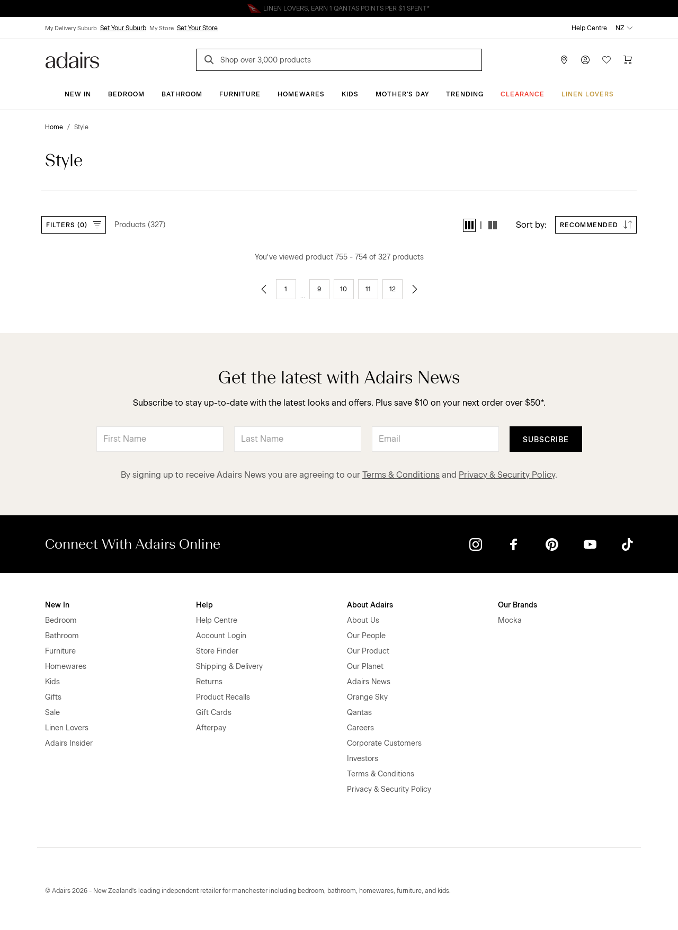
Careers (360, 727)
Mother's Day (402, 94)
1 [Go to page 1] (285, 289)
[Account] (585, 60)
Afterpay (211, 727)
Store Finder (217, 651)
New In (78, 94)
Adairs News (368, 681)
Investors (362, 758)
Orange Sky (367, 697)
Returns (209, 681)
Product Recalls (223, 697)
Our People (366, 635)
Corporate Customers (384, 743)
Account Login (221, 635)
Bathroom (182, 94)
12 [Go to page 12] (392, 289)
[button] (469, 225)
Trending (465, 94)
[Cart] (627, 60)
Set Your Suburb (123, 28)
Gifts (53, 697)
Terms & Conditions (401, 475)
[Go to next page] (415, 289)
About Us (363, 620)
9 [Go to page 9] (319, 289)
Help (204, 605)
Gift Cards (213, 712)
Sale (52, 712)
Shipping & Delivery (229, 666)
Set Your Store (197, 28)
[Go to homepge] (72, 59)
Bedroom (126, 94)
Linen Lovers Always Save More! (339, 8)
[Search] (210, 61)
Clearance (523, 94)
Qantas (359, 712)
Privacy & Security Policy (507, 475)
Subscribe (546, 439)
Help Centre (589, 28)
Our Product (368, 651)
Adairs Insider (69, 743)
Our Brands (517, 605)
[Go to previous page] (264, 289)
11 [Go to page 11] (368, 289)
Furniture (240, 94)
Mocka (510, 620)
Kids (350, 94)
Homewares (301, 94)
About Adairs (370, 605)
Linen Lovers (587, 94)
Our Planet (365, 666)
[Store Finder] (564, 60)
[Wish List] (606, 60)
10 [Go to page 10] (343, 289)
